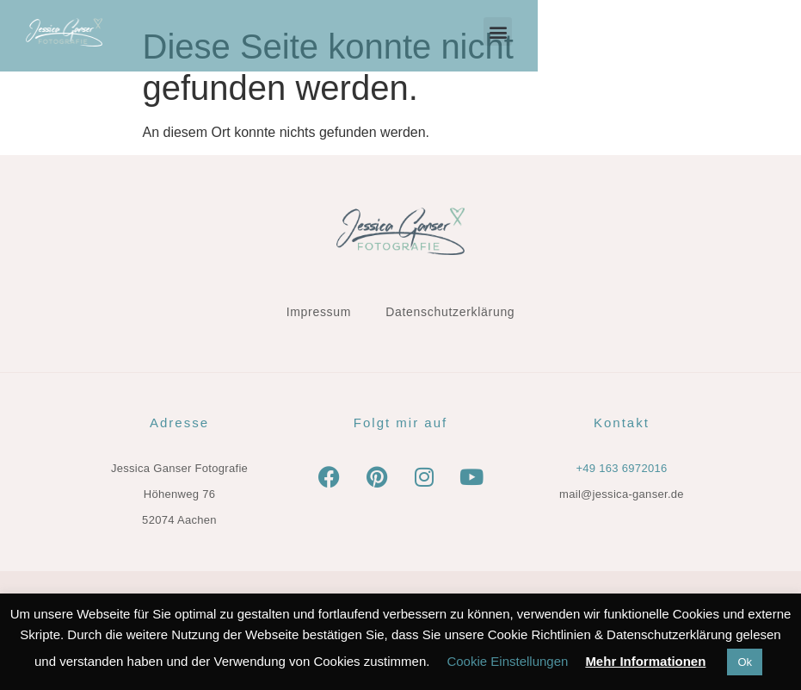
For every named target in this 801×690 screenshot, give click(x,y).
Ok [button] (744, 662)
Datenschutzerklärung (449, 312)
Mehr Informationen (645, 661)
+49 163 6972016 (621, 468)
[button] (761, 31)
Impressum (319, 312)
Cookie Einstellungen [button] (507, 661)
